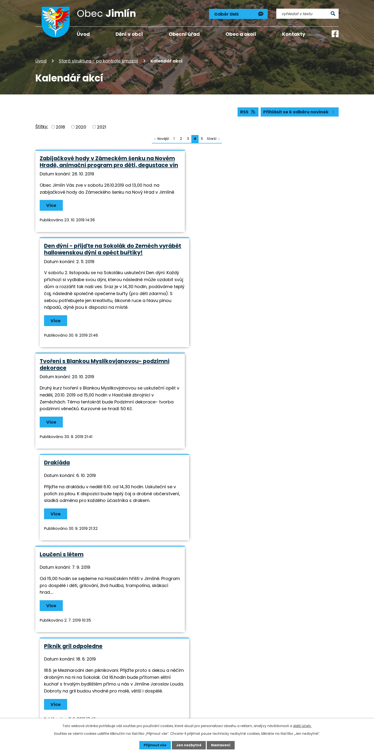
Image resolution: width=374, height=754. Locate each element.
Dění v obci (129, 34)
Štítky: (41, 127)
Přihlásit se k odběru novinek (299, 112)
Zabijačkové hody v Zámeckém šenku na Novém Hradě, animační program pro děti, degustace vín (109, 162)
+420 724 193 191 (184, 693)
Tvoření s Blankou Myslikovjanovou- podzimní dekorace (104, 277)
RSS (248, 112)
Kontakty (293, 34)
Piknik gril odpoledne (222, 375)
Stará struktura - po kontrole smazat (98, 61)
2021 (101, 127)
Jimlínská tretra (62, 554)
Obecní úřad (184, 34)
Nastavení (220, 745)
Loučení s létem (62, 375)
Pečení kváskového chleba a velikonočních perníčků (100, 477)
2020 (81, 127)
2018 (60, 127)
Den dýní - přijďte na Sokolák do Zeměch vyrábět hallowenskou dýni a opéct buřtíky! (262, 162)
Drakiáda (206, 273)
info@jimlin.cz (181, 699)
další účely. (302, 725)
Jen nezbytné (188, 745)
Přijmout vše (155, 745)
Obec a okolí (241, 34)
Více (51, 205)
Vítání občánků (214, 473)
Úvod (40, 61)
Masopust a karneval (222, 554)
